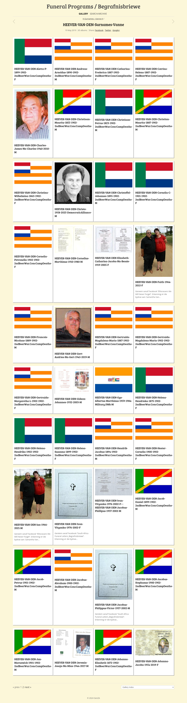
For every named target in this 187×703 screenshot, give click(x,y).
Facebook (99, 30)
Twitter (108, 30)
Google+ (116, 30)
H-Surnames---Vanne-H (93, 18)
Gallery (83, 13)
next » (28, 687)
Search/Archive (98, 13)
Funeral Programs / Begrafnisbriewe (93, 6)
